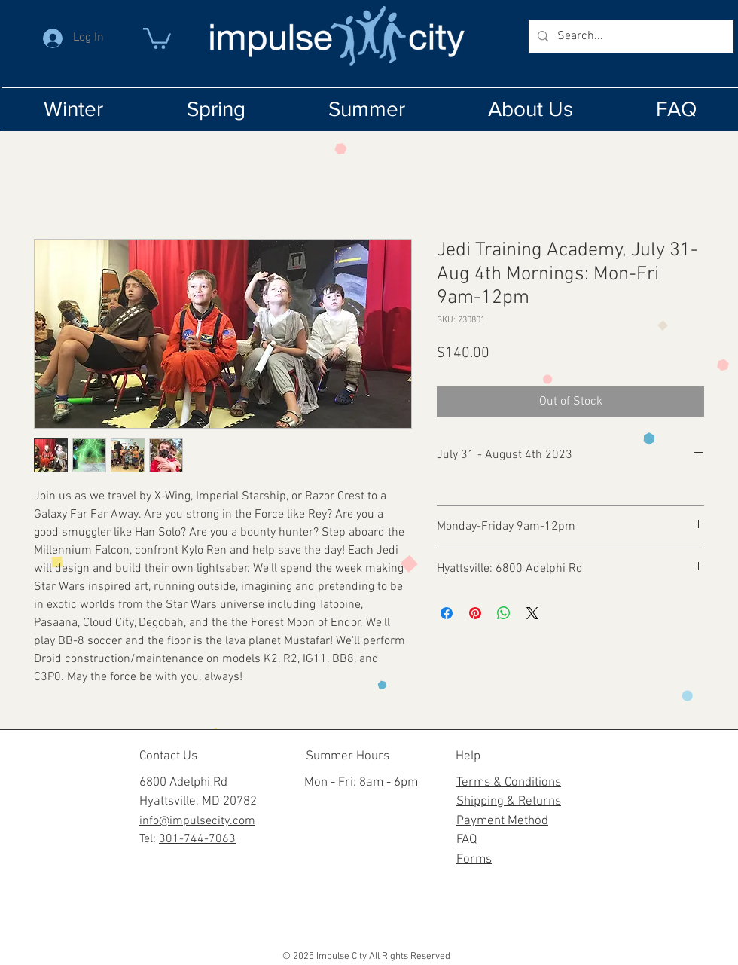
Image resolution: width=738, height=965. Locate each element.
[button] (157, 37)
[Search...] (629, 36)
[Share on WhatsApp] (504, 613)
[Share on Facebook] (447, 613)
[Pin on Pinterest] (475, 613)
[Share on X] (532, 613)
